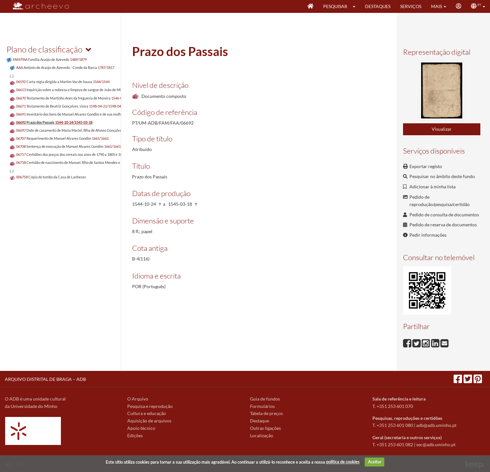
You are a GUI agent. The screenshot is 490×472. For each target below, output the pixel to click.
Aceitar (374, 461)
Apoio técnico (141, 428)
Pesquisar (335, 6)
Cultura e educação (146, 413)
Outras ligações (265, 428)
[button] (356, 6)
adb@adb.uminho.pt (436, 425)
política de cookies (343, 461)
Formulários (262, 406)
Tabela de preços (266, 413)
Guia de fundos (265, 398)
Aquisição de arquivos (149, 420)
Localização (261, 435)
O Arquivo (137, 398)
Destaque (259, 420)
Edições (135, 435)
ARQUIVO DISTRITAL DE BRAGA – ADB (45, 379)
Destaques (377, 6)
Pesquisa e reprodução (150, 406)
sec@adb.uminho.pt (436, 444)
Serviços (410, 6)
